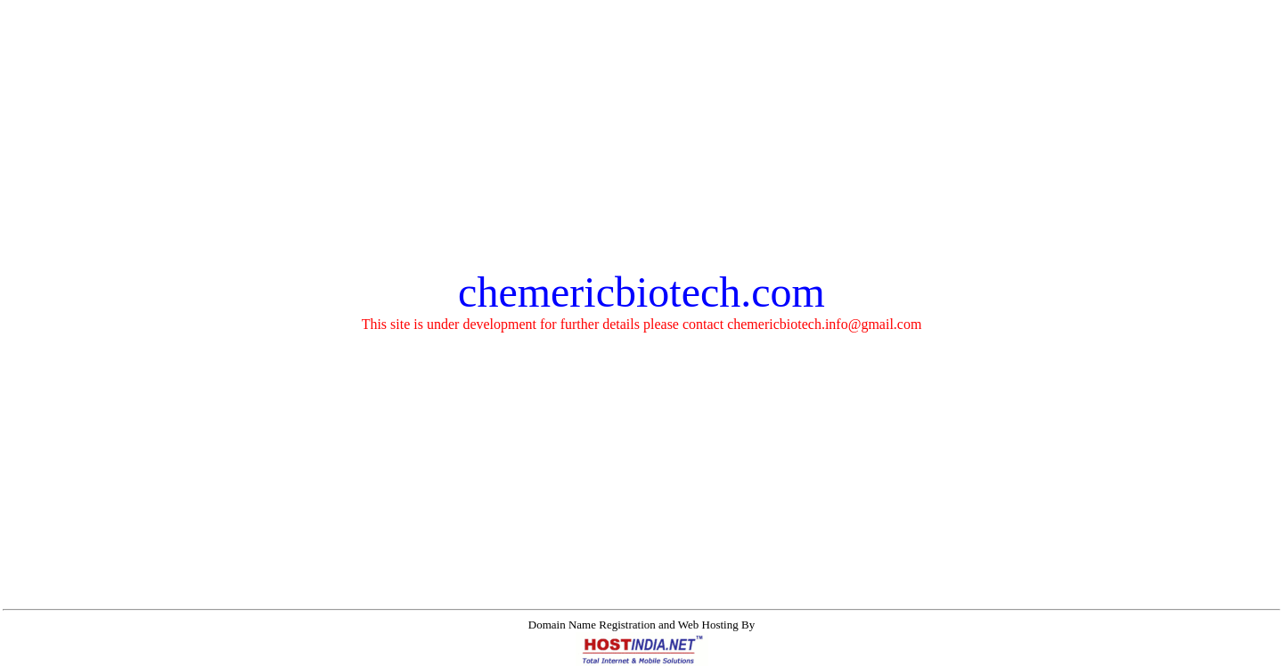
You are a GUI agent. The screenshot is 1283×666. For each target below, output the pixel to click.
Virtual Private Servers (683, 655)
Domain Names (347, 655)
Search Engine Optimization (811, 655)
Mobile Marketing (929, 655)
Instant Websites (583, 655)
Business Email (499, 655)
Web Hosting (423, 655)
